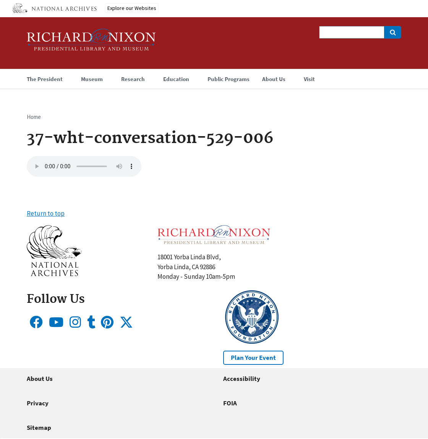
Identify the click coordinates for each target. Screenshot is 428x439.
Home (34, 116)
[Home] (91, 43)
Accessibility (241, 378)
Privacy (38, 403)
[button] (54, 274)
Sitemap (39, 427)
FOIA (230, 403)
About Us (40, 378)
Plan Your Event (253, 357)
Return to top (46, 213)
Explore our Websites (131, 8)
